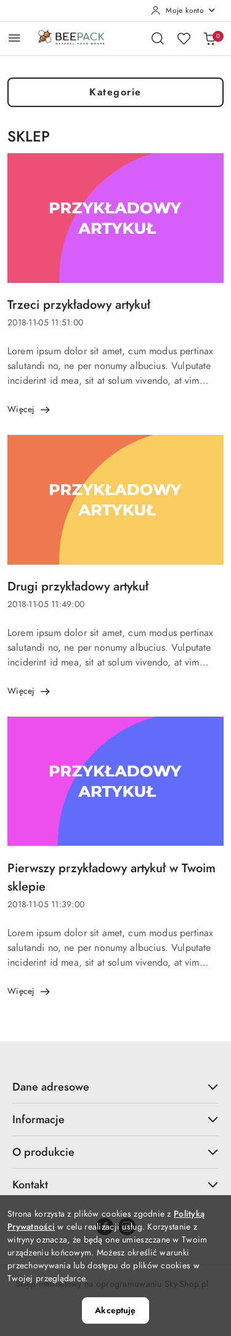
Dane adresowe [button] (115, 1086)
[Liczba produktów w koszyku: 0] (209, 38)
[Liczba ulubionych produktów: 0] (183, 38)
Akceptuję (115, 1310)
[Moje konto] (183, 10)
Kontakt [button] (115, 1184)
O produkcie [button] (115, 1151)
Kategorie (115, 92)
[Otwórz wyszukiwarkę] (157, 38)
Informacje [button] (115, 1119)
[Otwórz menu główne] (14, 38)
